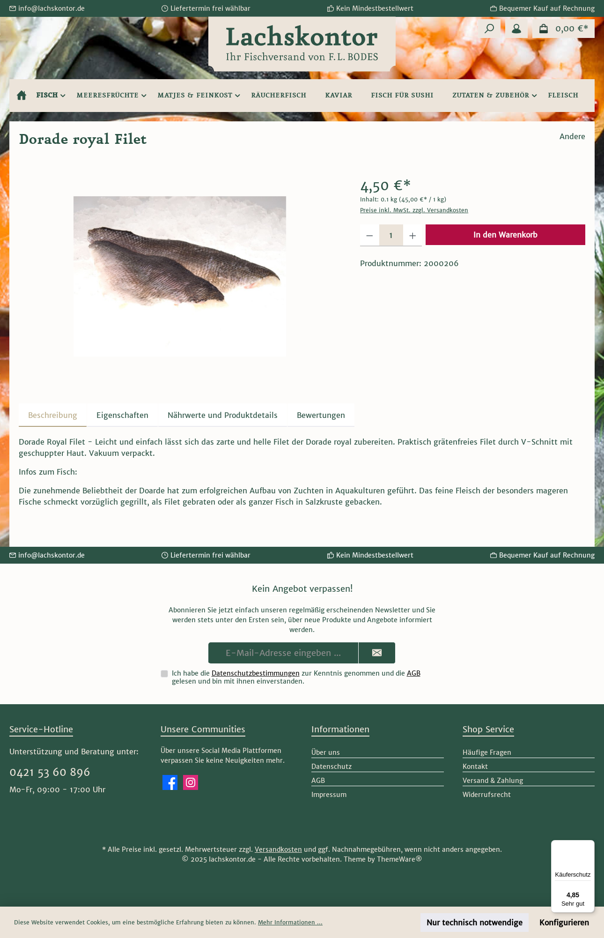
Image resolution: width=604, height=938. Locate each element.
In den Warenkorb (505, 234)
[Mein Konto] (516, 28)
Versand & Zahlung (493, 780)
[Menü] (589, 845)
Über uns (325, 752)
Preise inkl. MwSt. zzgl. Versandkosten (414, 210)
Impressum (328, 794)
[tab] (53, 415)
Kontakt (475, 766)
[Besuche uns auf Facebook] (170, 782)
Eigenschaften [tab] (122, 415)
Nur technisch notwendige (475, 922)
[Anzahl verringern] (369, 235)
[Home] (21, 95)
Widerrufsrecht (487, 794)
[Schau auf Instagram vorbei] (190, 782)
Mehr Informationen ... (290, 922)
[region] (180, 276)
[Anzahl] (391, 235)
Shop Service (488, 729)
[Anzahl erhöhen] (412, 235)
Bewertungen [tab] (321, 415)
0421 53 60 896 (49, 772)
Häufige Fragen (487, 752)
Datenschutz (331, 766)
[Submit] (377, 653)
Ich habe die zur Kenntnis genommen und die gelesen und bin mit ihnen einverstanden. (296, 677)
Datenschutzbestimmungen (256, 673)
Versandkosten (278, 849)
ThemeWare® (399, 859)
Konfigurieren (564, 922)
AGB (413, 673)
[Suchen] (489, 28)
